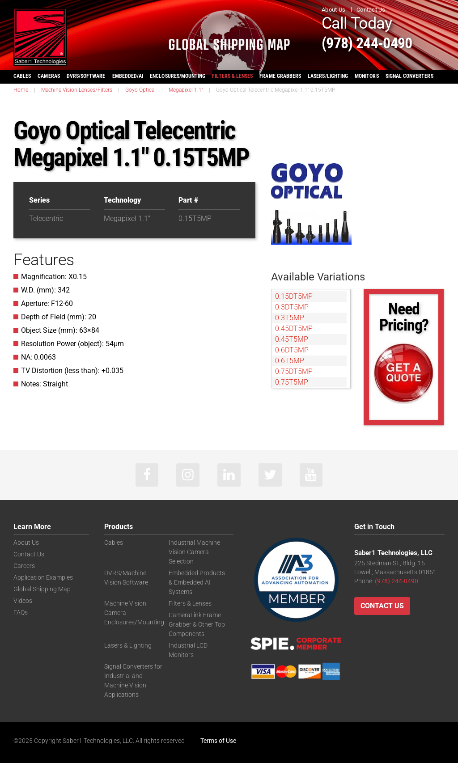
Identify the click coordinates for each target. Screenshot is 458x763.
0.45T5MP (291, 339)
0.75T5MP (291, 382)
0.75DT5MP (294, 371)
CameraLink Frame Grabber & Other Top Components (197, 622)
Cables (113, 543)
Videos (22, 599)
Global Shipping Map (42, 588)
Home (20, 90)
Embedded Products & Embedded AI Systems (197, 581)
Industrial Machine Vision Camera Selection (194, 552)
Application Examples (43, 577)
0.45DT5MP (294, 328)
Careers (24, 566)
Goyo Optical (140, 90)
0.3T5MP (289, 318)
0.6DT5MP (292, 350)
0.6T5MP (289, 360)
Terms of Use (218, 739)
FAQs (20, 611)
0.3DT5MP (292, 307)
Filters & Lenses (190, 602)
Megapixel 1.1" (186, 90)
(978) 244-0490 (378, 42)
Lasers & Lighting (128, 642)
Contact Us (371, 9)
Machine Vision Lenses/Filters (76, 90)
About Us (333, 9)
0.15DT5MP (294, 296)
